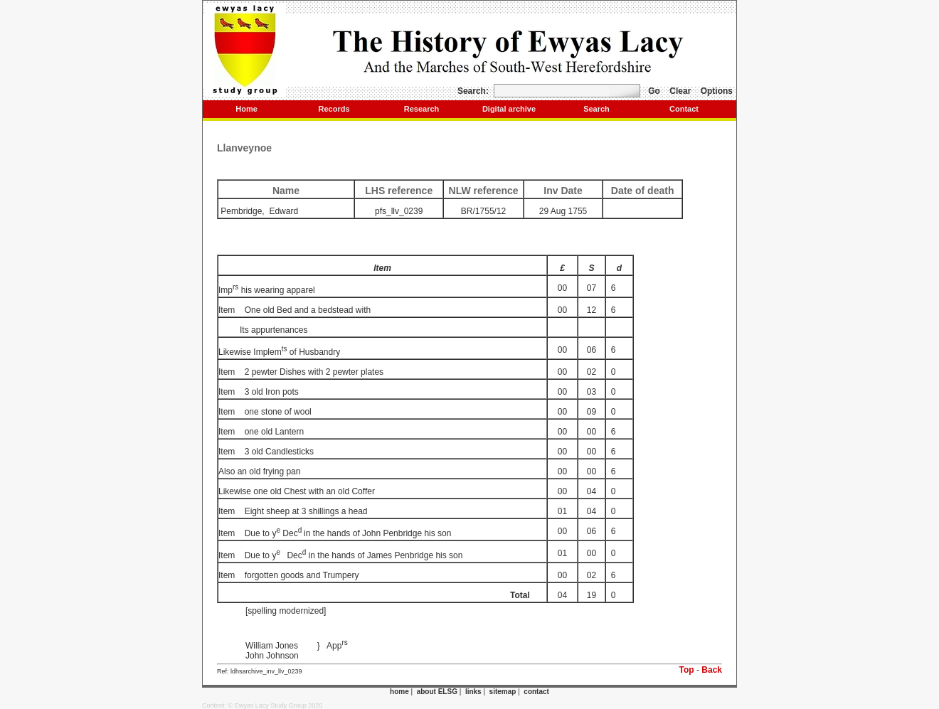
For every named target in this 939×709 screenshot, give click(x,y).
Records (333, 109)
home (399, 691)
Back (711, 670)
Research (422, 109)
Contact (684, 109)
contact (536, 691)
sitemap (502, 691)
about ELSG (437, 691)
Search (596, 109)
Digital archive (509, 109)
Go (654, 91)
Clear (680, 91)
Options (717, 91)
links (473, 691)
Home (246, 109)
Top (686, 670)
